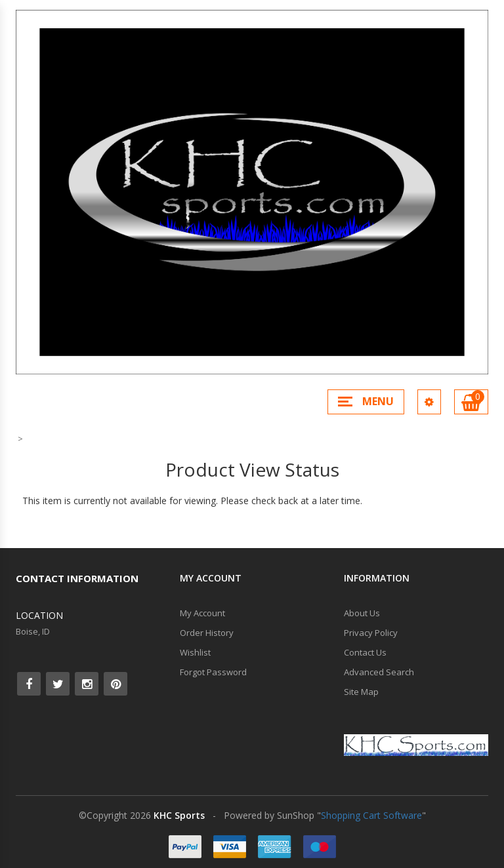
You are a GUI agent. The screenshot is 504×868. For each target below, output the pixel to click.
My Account (202, 613)
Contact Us (365, 652)
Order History (207, 633)
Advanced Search (379, 672)
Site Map (361, 692)
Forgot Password (213, 672)
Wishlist (195, 652)
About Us (362, 613)
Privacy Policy (371, 633)
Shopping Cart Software (371, 815)
